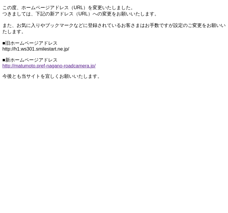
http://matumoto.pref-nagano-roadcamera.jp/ (49, 65)
